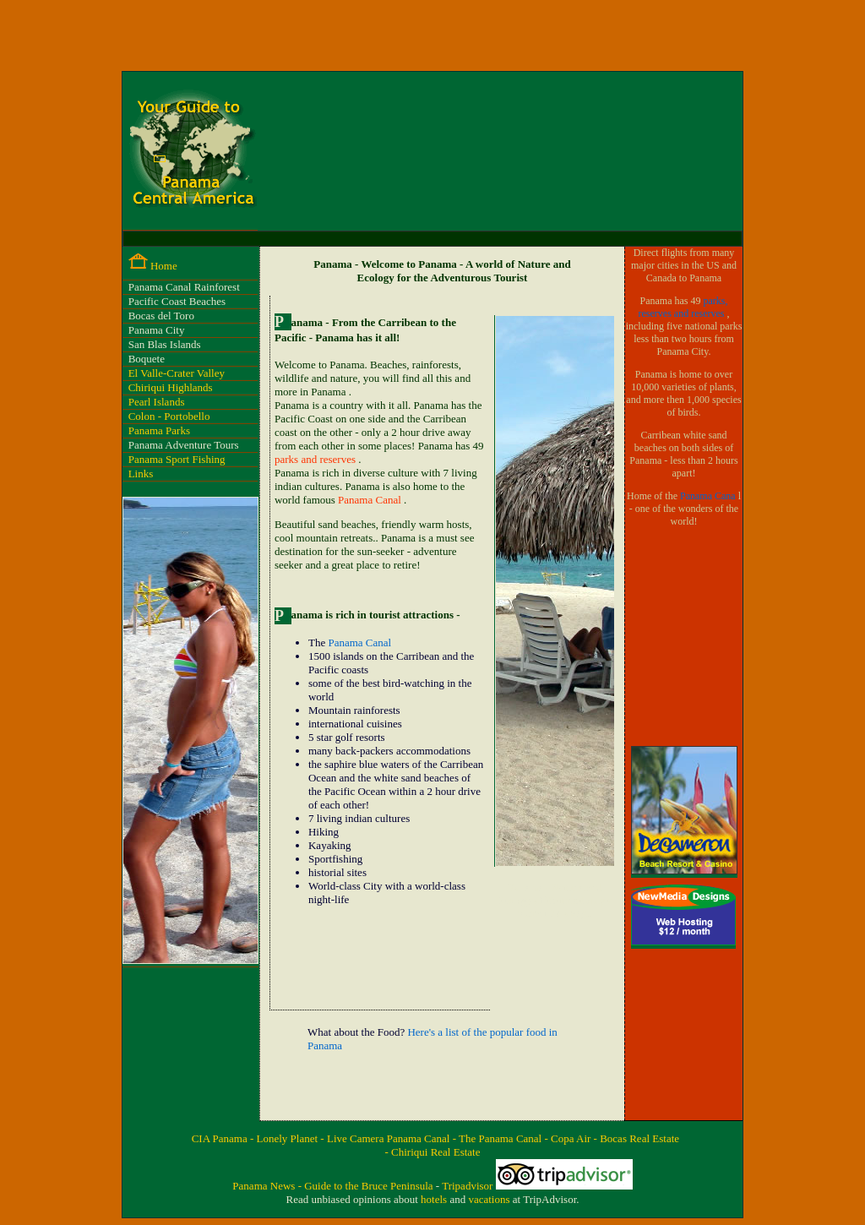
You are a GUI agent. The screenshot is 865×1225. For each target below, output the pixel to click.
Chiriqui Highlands (170, 387)
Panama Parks (159, 430)
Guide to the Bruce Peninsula (370, 1185)
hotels (435, 1199)
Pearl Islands (156, 401)
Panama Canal (371, 499)
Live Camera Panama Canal (390, 1138)
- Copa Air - (572, 1138)
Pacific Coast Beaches (177, 301)
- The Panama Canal (499, 1138)
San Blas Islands (164, 344)
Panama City (156, 330)
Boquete (146, 358)
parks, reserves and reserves (683, 307)
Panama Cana (709, 496)
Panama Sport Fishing (177, 459)
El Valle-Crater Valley (176, 373)
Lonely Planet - (292, 1138)
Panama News (264, 1185)
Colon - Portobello (169, 416)
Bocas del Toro (161, 315)
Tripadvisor (468, 1185)
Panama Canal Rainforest (184, 286)
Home (163, 265)
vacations (490, 1199)
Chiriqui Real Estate (435, 1152)
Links (141, 473)
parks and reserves (316, 459)
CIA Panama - (224, 1138)
